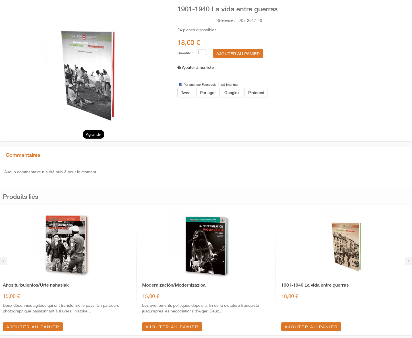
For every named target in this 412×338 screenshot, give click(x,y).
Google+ (232, 92)
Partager (208, 92)
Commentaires (23, 155)
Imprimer (232, 84)
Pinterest (256, 92)
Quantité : (185, 53)
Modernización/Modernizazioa (174, 284)
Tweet (186, 92)
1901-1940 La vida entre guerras (315, 284)
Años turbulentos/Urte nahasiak (36, 284)
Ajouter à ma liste (195, 67)
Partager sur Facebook (200, 84)
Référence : (225, 20)
